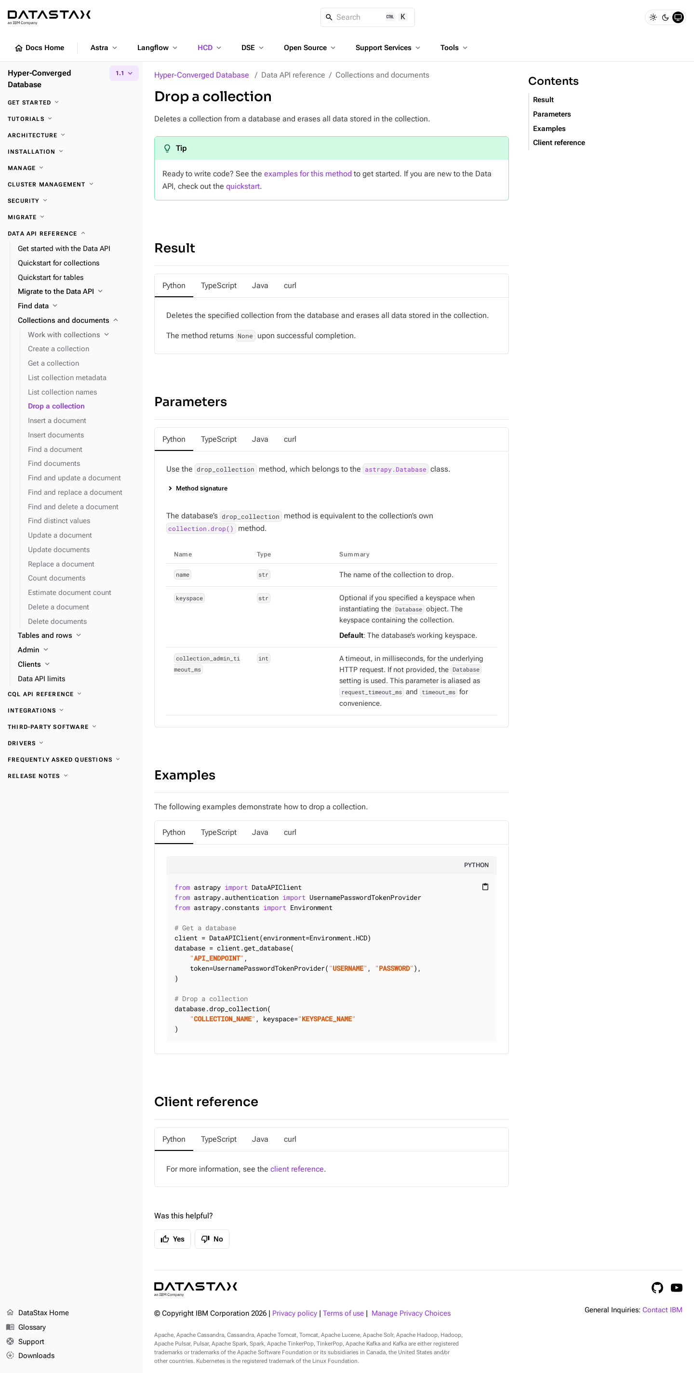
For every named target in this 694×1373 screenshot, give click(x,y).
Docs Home (39, 48)
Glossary (26, 1327)
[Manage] (71, 168)
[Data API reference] (71, 233)
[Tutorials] (71, 119)
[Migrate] (71, 217)
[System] (678, 17)
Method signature (201, 488)
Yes (172, 1239)
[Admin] (76, 650)
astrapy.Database (396, 469)
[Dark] (665, 17)
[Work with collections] (81, 335)
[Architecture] (71, 135)
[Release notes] (71, 776)
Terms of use (343, 1313)
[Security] (71, 201)
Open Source (310, 47)
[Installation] (71, 152)
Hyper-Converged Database (201, 74)
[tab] (174, 285)
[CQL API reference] (71, 694)
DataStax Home (37, 1313)
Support (25, 1342)
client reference (297, 1169)
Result (174, 248)
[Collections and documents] (76, 321)
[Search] (367, 17)
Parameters (190, 402)
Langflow (158, 47)
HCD (210, 47)
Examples (184, 775)
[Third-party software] (71, 727)
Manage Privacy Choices (411, 1313)
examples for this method (308, 173)
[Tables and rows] (76, 636)
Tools (454, 47)
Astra (105, 47)
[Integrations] (71, 710)
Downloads (30, 1356)
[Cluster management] (71, 184)
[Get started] (71, 102)
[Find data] (76, 306)
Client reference (206, 1102)
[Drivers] (71, 743)
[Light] (653, 17)
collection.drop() (201, 528)
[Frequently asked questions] (71, 760)
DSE (253, 47)
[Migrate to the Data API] (76, 292)
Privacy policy (294, 1313)
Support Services (389, 47)
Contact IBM (662, 1310)
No (212, 1239)
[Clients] (76, 665)
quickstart (243, 186)
